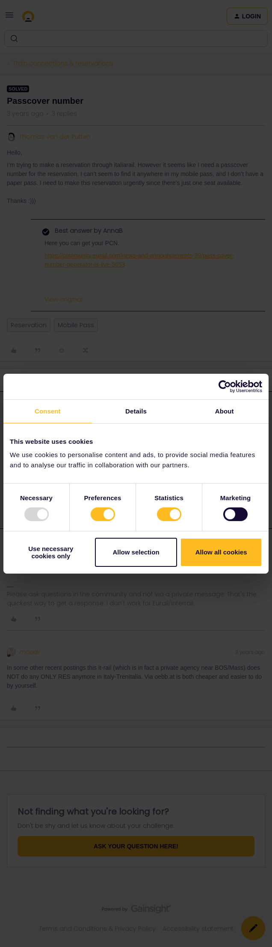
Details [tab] (136, 410)
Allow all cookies (221, 552)
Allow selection (135, 552)
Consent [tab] (48, 410)
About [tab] (224, 410)
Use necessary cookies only (50, 552)
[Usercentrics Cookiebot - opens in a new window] (224, 386)
